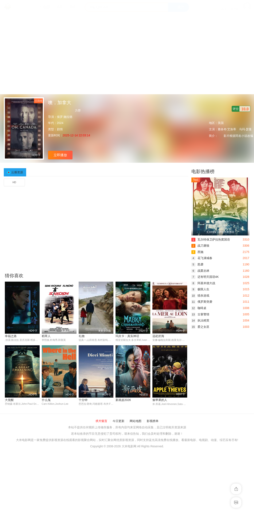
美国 (221, 123)
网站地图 (135, 421)
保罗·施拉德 (65, 116)
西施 (197, 252)
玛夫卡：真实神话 (127, 336)
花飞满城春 (201, 258)
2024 (60, 123)
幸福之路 (11, 336)
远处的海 (158, 336)
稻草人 (46, 336)
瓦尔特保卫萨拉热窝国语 (210, 239)
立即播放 (60, 155)
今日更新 (118, 421)
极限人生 (200, 289)
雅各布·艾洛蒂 (227, 129)
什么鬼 (46, 400)
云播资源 (17, 172)
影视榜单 (153, 421)
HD (14, 182)
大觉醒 (9, 400)
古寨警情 (200, 314)
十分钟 (83, 400)
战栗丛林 (200, 270)
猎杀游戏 (200, 295)
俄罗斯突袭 (201, 301)
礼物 (82, 336)
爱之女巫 (200, 326)
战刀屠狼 (200, 245)
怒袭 (197, 264)
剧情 (60, 129)
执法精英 (200, 320)
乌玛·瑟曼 (245, 129)
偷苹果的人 (159, 400)
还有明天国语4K (205, 276)
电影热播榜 (203, 171)
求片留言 (101, 421)
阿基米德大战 (203, 283)
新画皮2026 (123, 400)
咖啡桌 (198, 308)
